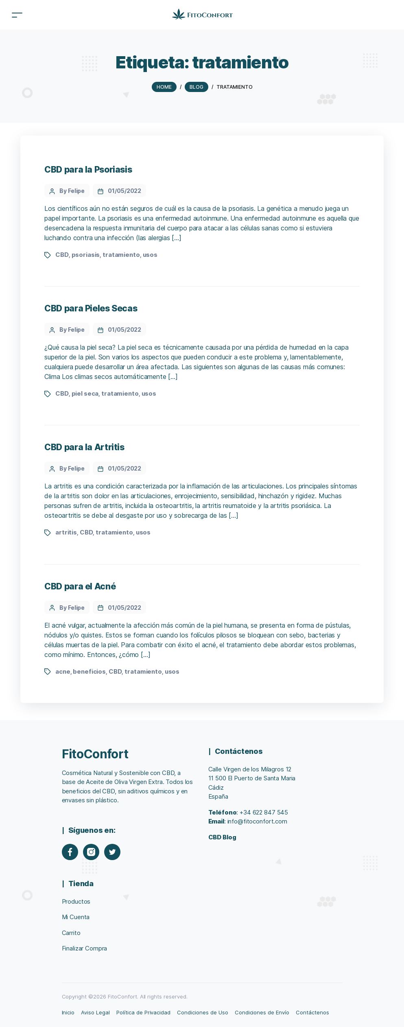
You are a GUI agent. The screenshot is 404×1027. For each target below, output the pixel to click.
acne (62, 671)
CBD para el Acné (80, 586)
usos (150, 254)
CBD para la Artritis (84, 447)
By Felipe (72, 190)
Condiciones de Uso (202, 1012)
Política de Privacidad (143, 1012)
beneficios (89, 671)
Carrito (71, 933)
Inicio (68, 1012)
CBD (62, 254)
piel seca (85, 393)
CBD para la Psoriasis (88, 169)
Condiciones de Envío (262, 1012)
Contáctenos (312, 1012)
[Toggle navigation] (17, 15)
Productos (76, 901)
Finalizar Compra (84, 948)
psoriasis (86, 254)
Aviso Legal (95, 1012)
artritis (66, 532)
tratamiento (121, 254)
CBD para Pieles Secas (90, 308)
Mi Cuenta (76, 917)
